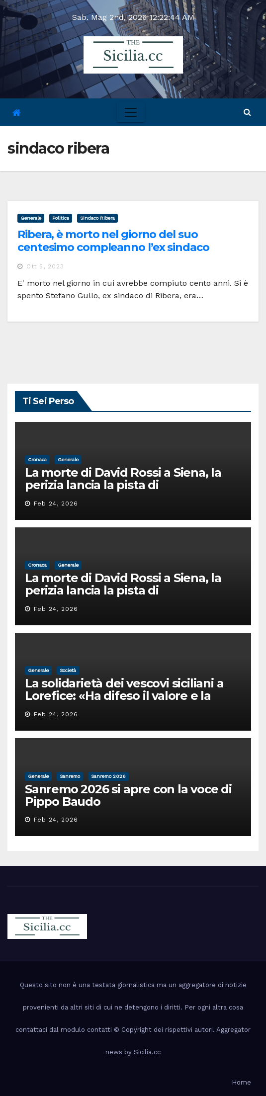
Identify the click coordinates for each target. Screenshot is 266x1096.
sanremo (70, 776)
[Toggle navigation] (131, 112)
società (68, 670)
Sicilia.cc (147, 1052)
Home (241, 1082)
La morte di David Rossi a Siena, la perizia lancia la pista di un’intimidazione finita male (123, 485)
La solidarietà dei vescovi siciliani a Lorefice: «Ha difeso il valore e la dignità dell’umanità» (124, 695)
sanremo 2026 (108, 776)
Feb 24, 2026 (56, 503)
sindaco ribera (97, 218)
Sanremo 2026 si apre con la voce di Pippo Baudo (128, 795)
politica (60, 218)
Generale (30, 218)
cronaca (37, 459)
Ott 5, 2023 (45, 266)
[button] (247, 112)
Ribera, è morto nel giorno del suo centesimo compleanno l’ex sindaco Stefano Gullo (113, 247)
